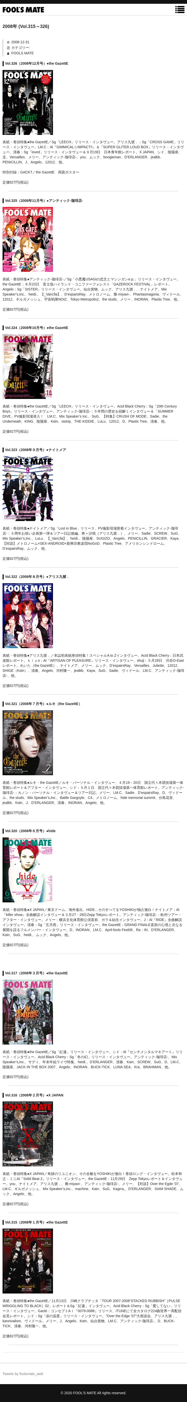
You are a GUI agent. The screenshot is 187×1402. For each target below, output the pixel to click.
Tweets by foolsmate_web (23, 1374)
